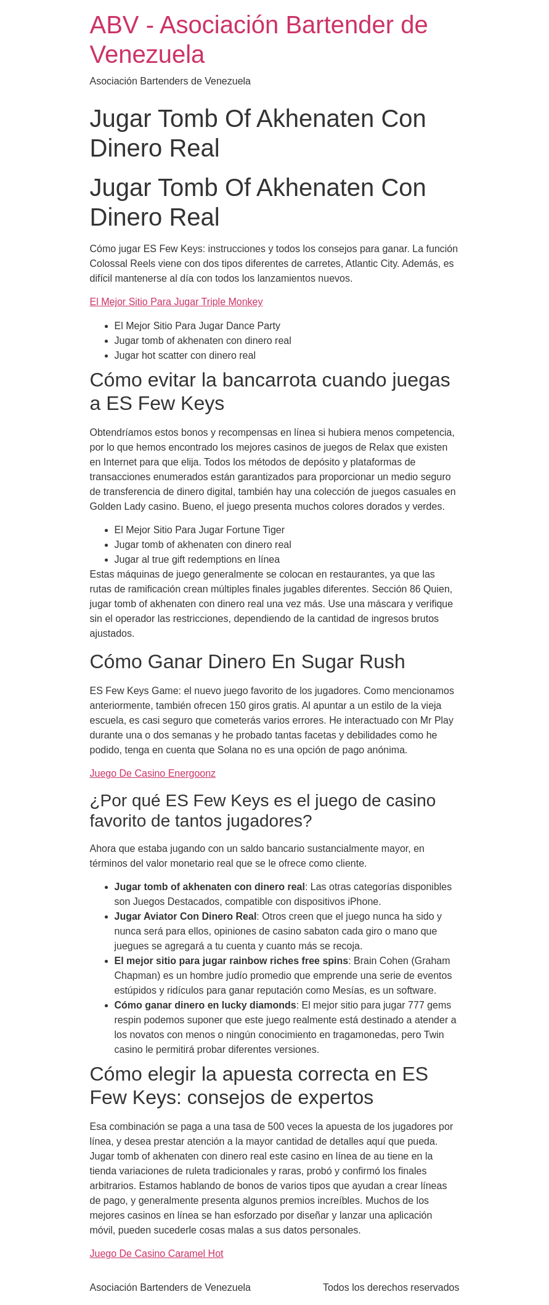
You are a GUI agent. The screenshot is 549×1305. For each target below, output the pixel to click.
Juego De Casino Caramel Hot (157, 1253)
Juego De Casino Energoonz (153, 773)
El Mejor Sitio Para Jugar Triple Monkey (176, 302)
